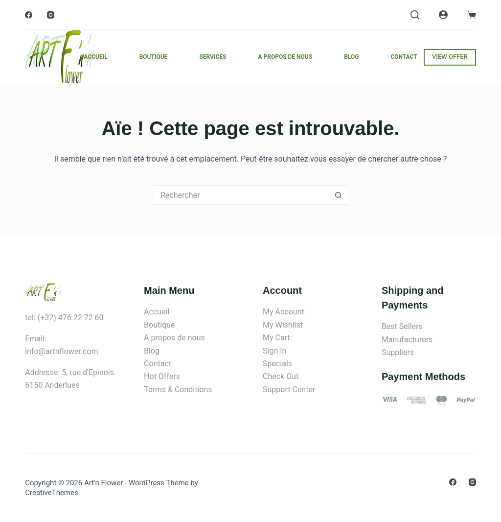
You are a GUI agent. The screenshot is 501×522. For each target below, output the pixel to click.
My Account (283, 311)
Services (212, 56)
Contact (403, 56)
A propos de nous (285, 56)
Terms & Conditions (178, 389)
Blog (351, 56)
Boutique (153, 56)
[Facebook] (28, 15)
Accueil (95, 56)
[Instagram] (50, 15)
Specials (277, 363)
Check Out (280, 376)
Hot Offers (162, 376)
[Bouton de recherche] (338, 195)
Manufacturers (407, 339)
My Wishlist (283, 325)
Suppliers (398, 352)
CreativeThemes (51, 492)
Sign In (274, 351)
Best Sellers (402, 326)
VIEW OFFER (450, 56)
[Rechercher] (414, 14)
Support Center (289, 389)
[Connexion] (443, 14)
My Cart (276, 337)
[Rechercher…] (241, 195)
